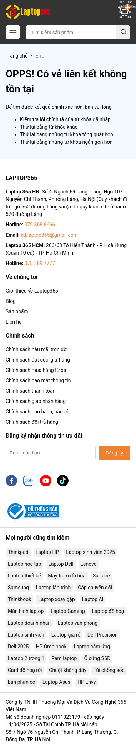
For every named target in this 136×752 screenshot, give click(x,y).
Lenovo (89, 564)
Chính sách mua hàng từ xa (36, 370)
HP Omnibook (51, 646)
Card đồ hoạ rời (25, 670)
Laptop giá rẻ (65, 635)
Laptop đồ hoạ (108, 611)
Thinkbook (19, 599)
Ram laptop (64, 658)
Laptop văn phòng (77, 623)
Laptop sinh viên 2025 (90, 552)
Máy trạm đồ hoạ (66, 576)
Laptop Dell (60, 564)
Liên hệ (14, 322)
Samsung (18, 587)
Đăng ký (114, 453)
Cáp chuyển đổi (95, 587)
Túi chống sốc (109, 670)
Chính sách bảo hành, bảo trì (37, 411)
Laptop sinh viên (26, 635)
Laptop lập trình (53, 587)
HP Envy (86, 682)
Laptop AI (93, 599)
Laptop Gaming (68, 611)
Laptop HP (47, 552)
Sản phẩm (17, 311)
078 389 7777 (39, 263)
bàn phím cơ (21, 682)
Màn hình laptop (26, 611)
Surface (101, 576)
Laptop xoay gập (56, 599)
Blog (11, 301)
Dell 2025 (18, 646)
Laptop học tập (24, 564)
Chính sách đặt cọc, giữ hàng (38, 360)
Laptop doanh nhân (29, 623)
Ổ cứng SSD (97, 658)
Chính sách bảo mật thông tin (38, 380)
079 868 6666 (39, 224)
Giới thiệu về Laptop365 (32, 291)
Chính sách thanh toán (30, 391)
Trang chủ (17, 56)
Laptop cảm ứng (92, 646)
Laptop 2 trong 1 (26, 658)
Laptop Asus (56, 682)
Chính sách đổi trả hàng (32, 422)
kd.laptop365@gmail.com (49, 235)
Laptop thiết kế (24, 576)
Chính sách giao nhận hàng (36, 401)
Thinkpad (18, 552)
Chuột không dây (67, 670)
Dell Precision (102, 635)
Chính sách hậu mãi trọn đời (37, 349)
